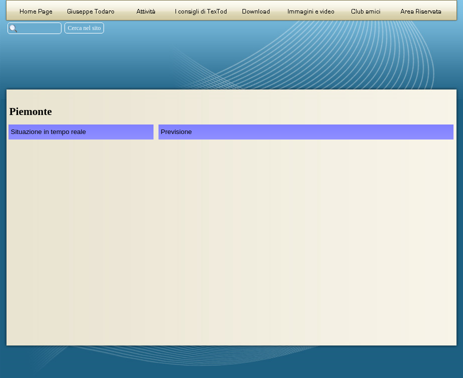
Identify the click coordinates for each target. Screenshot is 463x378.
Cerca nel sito (84, 28)
